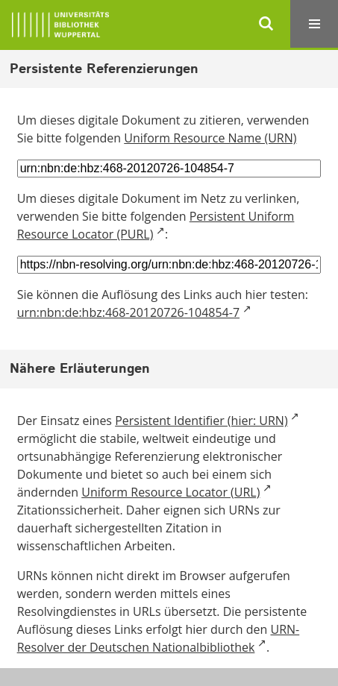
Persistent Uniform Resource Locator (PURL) (156, 225)
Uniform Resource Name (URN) (210, 138)
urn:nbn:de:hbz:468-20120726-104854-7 (128, 312)
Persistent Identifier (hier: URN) (201, 420)
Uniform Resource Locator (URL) (170, 492)
